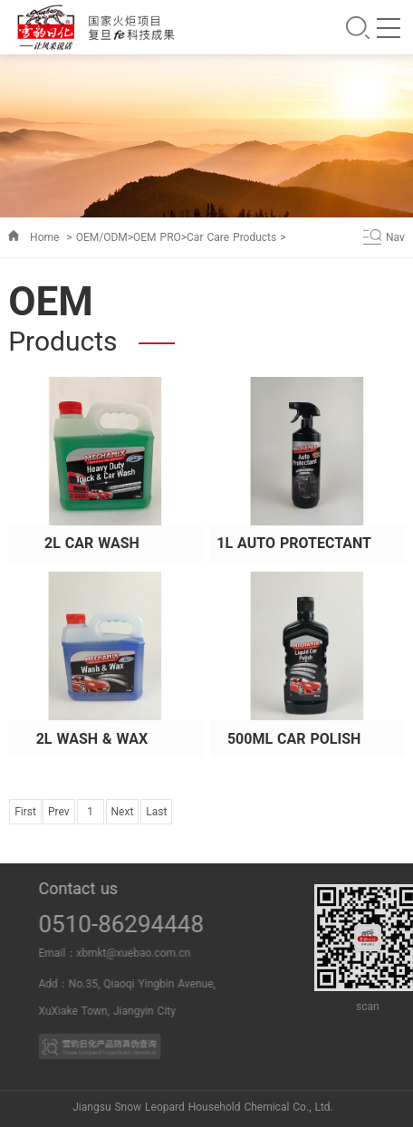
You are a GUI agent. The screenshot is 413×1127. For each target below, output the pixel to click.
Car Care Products (231, 237)
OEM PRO (157, 237)
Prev (59, 811)
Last (156, 811)
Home (44, 237)
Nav (395, 237)
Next (122, 811)
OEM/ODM (102, 237)
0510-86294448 (152, 924)
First (25, 811)
